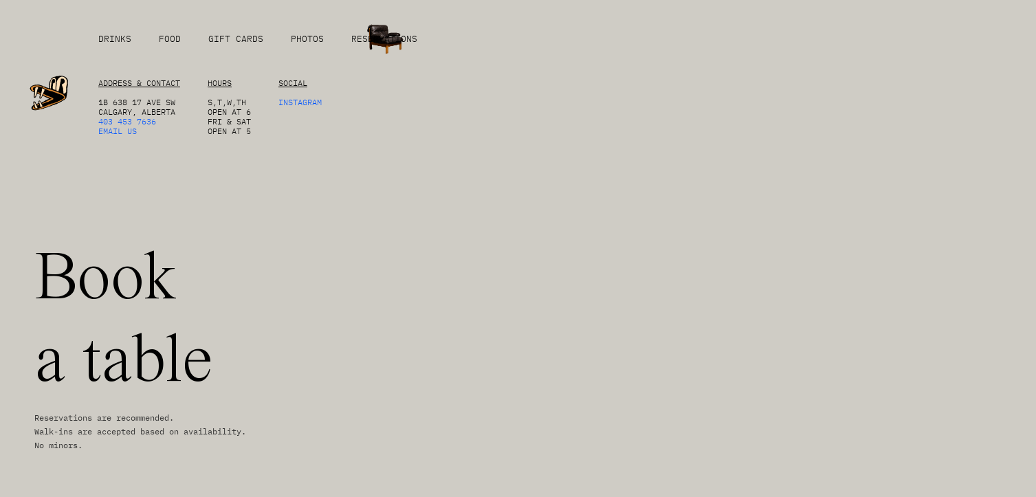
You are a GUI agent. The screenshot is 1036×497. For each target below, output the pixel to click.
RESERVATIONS (384, 39)
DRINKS (114, 39)
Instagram (300, 102)
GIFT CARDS (235, 39)
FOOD (170, 39)
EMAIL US (117, 131)
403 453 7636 (127, 121)
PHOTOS (307, 39)
